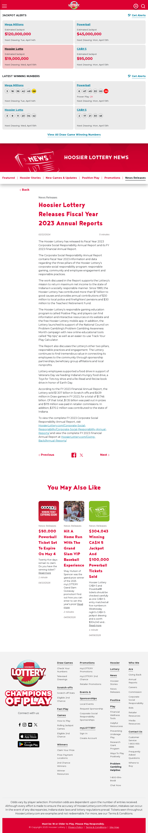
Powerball (83, 24)
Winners (62, 744)
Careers (133, 687)
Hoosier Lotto (14, 48)
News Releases (135, 177)
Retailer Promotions (90, 684)
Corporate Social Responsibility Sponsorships (89, 716)
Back (26, 189)
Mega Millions (14, 24)
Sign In (83, 733)
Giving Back (135, 674)
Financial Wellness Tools (115, 715)
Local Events (87, 704)
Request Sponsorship (91, 708)
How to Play (63, 721)
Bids (131, 707)
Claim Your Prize (65, 750)
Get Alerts (139, 15)
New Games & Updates (61, 177)
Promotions (112, 177)
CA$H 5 (81, 48)
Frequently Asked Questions (134, 754)
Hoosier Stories (30, 177)
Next (103, 455)
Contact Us (135, 731)
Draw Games (65, 662)
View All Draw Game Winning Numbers (74, 134)
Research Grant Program (115, 745)
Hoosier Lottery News (115, 669)
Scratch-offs (65, 687)
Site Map (114, 827)
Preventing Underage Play (116, 734)
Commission (135, 692)
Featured (8, 177)
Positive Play (90, 177)
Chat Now (115, 785)
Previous (47, 455)
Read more (44, 573)
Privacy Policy (75, 827)
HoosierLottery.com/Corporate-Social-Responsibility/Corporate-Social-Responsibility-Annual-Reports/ (72, 429)
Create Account (88, 738)
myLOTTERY (87, 727)
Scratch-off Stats (66, 693)
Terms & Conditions (96, 827)
